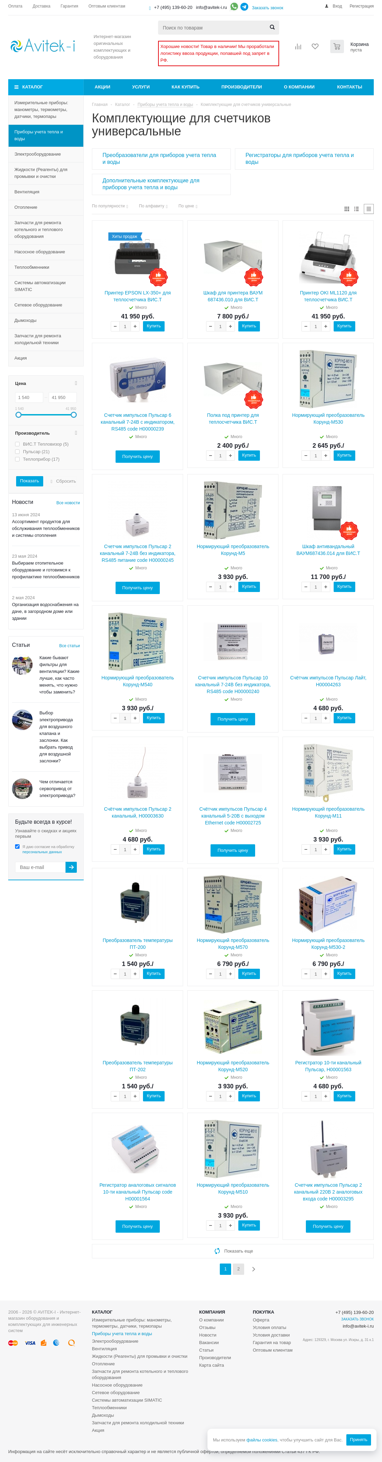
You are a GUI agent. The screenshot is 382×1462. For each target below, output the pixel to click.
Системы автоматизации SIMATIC (39, 286)
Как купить (186, 86)
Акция (20, 358)
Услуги (141, 86)
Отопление (25, 207)
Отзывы (207, 1327)
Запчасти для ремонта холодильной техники (37, 339)
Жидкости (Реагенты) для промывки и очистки (40, 173)
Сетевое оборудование (38, 304)
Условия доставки (271, 1335)
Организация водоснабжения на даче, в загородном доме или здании (45, 611)
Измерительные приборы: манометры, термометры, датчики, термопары (41, 109)
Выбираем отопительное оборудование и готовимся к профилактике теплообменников (46, 569)
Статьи (206, 1350)
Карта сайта (211, 1365)
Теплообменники (31, 267)
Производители (242, 86)
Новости (207, 1335)
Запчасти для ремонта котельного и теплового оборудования (38, 229)
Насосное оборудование (39, 251)
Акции (102, 86)
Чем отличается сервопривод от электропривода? (57, 788)
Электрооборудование (37, 154)
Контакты (349, 86)
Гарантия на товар (272, 1342)
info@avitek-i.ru (211, 7)
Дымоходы (25, 320)
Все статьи (69, 645)
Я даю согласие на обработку (48, 849)
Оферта (261, 1319)
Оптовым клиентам (273, 1350)
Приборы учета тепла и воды (38, 135)
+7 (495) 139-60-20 (173, 7)
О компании (299, 86)
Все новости (68, 502)
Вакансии (209, 1342)
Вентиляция (26, 191)
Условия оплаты (269, 1327)
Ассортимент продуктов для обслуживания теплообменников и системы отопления (46, 528)
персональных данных (42, 852)
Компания (212, 1312)
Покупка (263, 1312)
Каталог (32, 86)
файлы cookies (261, 1439)
